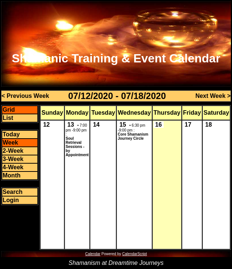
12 (46, 124)
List (8, 118)
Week (10, 142)
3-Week (13, 159)
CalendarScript (134, 254)
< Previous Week (25, 96)
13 (70, 124)
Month (12, 175)
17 (188, 124)
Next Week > (213, 96)
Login (11, 200)
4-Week (13, 167)
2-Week (13, 151)
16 (158, 124)
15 (123, 124)
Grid (9, 109)
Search (12, 192)
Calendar (92, 254)
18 (208, 124)
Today (11, 134)
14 (96, 124)
